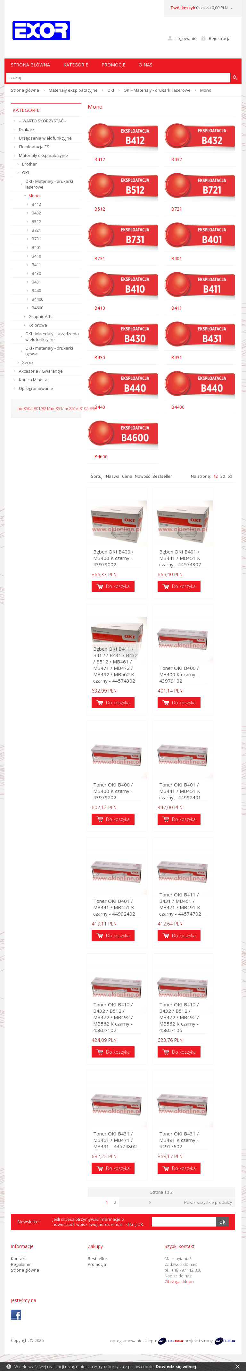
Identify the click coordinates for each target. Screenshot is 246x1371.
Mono (34, 195)
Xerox (28, 362)
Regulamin (21, 1271)
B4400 (37, 299)
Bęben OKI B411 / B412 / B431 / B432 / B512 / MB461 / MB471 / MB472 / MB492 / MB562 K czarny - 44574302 (123, 670)
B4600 (37, 308)
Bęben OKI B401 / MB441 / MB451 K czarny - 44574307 (199, 559)
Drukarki (27, 129)
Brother (29, 164)
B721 (36, 230)
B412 (36, 204)
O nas (145, 65)
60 (229, 476)
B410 (36, 256)
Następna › (176, 1209)
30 (222, 476)
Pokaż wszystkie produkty (208, 1209)
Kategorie (75, 65)
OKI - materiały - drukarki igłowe (49, 351)
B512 (36, 221)
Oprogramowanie (36, 388)
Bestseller (162, 476)
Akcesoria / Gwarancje (41, 371)
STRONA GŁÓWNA (30, 65)
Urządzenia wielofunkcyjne (45, 138)
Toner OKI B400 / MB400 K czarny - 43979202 (123, 797)
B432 (36, 213)
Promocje (113, 65)
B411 (36, 264)
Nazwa (112, 476)
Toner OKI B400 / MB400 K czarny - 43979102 (199, 680)
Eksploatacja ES (34, 147)
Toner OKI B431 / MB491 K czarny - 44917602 (199, 1150)
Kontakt (18, 1265)
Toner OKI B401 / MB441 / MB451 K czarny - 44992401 (199, 794)
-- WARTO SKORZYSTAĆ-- (42, 121)
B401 (36, 247)
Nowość (142, 476)
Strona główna (25, 90)
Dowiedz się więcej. (176, 1366)
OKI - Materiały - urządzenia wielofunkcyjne (52, 336)
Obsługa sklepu (179, 1288)
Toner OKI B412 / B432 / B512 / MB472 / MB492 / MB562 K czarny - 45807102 (122, 1026)
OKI (110, 90)
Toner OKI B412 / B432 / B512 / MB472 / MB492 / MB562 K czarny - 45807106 (199, 1026)
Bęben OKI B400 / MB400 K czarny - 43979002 (114, 559)
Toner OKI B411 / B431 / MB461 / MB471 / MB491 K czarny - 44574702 (199, 912)
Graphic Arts (41, 316)
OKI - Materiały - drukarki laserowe (157, 90)
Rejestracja (220, 38)
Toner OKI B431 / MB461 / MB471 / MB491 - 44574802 (123, 1147)
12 (215, 476)
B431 (36, 282)
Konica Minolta (33, 380)
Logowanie (186, 38)
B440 (36, 290)
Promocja (97, 1271)
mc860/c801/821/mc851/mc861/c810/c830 (57, 408)
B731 (36, 239)
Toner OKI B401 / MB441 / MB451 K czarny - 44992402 (123, 912)
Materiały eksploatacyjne (73, 90)
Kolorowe (38, 325)
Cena (127, 476)
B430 (36, 273)
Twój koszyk (182, 8)
